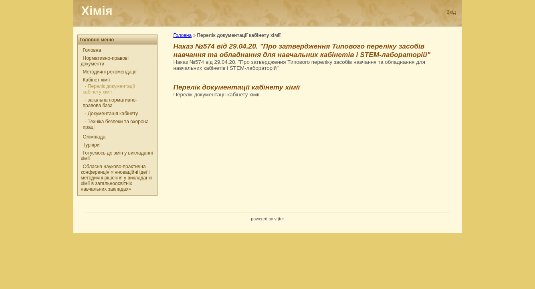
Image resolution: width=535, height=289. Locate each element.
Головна (92, 50)
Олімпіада (94, 137)
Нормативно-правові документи (105, 61)
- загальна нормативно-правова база (110, 102)
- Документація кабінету (111, 113)
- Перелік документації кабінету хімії (109, 89)
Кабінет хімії (96, 80)
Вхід (451, 12)
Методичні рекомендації (110, 72)
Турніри (91, 145)
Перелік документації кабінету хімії (237, 87)
